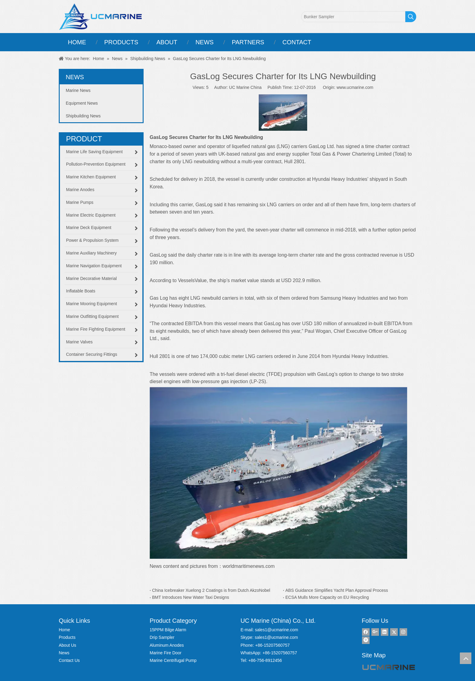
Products (67, 637)
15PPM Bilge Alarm (168, 629)
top (465, 658)
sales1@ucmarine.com (276, 629)
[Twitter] (394, 632)
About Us (67, 645)
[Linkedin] (384, 632)
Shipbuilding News (83, 115)
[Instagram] (403, 632)
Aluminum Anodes (167, 645)
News (64, 652)
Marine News (78, 90)
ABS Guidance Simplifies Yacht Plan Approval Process (336, 590)
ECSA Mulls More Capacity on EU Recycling (327, 597)
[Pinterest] (366, 640)
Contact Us (69, 660)
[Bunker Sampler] (353, 16)
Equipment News (82, 103)
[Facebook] (366, 632)
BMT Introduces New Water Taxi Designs (190, 597)
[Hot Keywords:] (410, 16)
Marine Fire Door (165, 652)
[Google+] (375, 632)
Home (64, 629)
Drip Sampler (162, 637)
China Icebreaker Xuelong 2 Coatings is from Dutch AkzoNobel (211, 590)
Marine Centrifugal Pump (173, 660)
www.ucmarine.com (355, 87)
